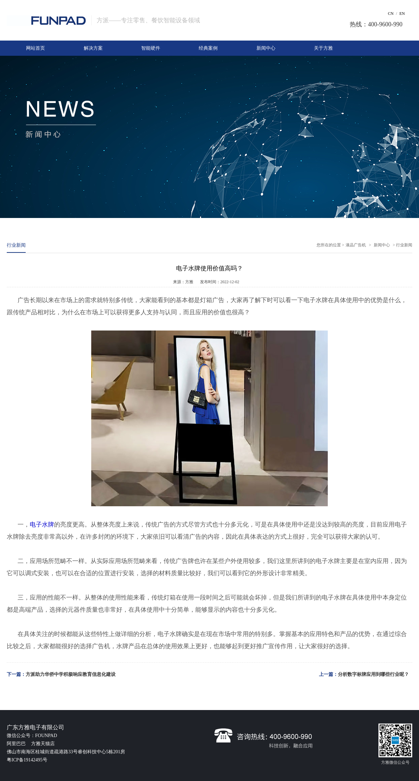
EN (402, 13)
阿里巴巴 (17, 743)
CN (391, 13)
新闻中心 (265, 48)
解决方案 (93, 48)
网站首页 (35, 48)
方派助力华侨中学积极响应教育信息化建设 (71, 674)
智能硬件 (150, 48)
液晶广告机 (356, 245)
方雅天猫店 (43, 743)
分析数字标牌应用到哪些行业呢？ (373, 674)
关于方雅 (323, 48)
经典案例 (208, 48)
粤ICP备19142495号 (27, 759)
